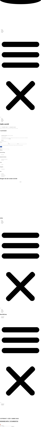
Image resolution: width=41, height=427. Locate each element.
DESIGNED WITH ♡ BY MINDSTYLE (9, 421)
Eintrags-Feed (2, 174)
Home (2, 29)
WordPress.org (2, 176)
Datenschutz (2, 316)
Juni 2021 (2, 164)
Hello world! (2, 154)
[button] (20, 75)
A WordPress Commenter (4, 135)
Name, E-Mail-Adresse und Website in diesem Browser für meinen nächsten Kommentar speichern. (12, 145)
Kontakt (2, 32)
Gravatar (10, 138)
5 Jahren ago (10, 135)
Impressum (2, 317)
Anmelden (2, 173)
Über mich (2, 31)
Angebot (2, 30)
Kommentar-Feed (3, 175)
